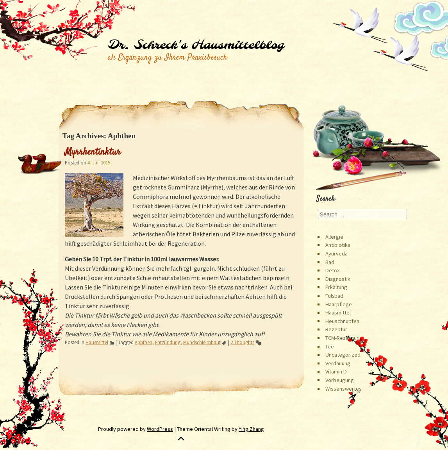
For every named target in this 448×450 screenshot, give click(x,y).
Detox (332, 270)
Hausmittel (97, 342)
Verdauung (337, 363)
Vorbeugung (339, 380)
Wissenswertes (343, 388)
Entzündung (167, 342)
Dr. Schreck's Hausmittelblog (196, 45)
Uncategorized (343, 354)
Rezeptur (336, 329)
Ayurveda (336, 253)
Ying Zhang (251, 428)
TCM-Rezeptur (342, 337)
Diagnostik (337, 278)
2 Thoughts (242, 342)
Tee (329, 346)
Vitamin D (336, 371)
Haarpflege (338, 304)
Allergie (334, 236)
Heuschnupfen (342, 321)
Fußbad (334, 295)
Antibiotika (337, 244)
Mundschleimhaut (202, 342)
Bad (329, 262)
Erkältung (336, 287)
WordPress (160, 428)
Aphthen (143, 342)
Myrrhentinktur (93, 152)
